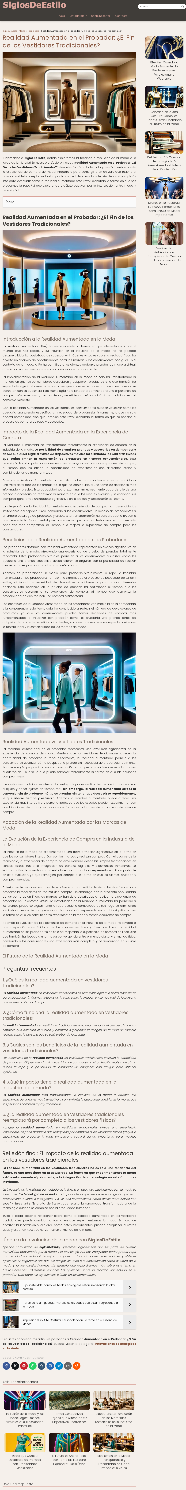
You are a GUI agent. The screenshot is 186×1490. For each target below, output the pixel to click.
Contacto (121, 16)
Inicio (62, 16)
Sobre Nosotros (100, 16)
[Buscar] (182, 6)
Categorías (77, 16)
